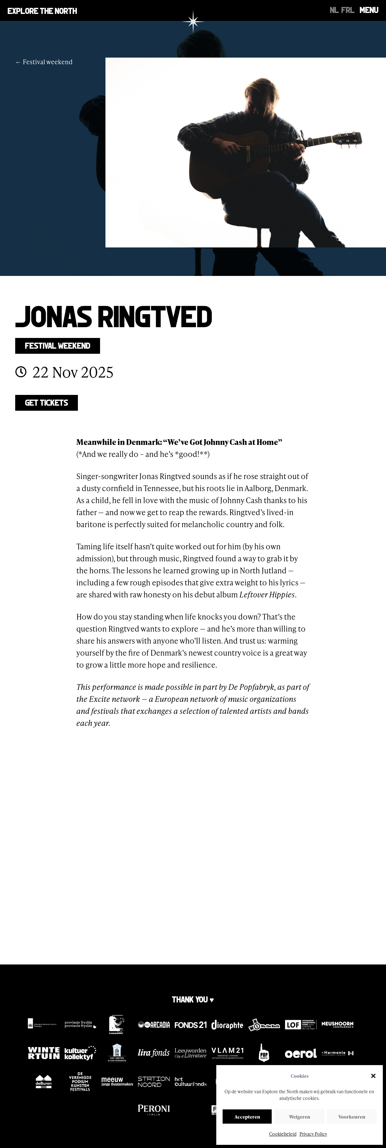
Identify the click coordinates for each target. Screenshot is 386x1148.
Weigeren (299, 1116)
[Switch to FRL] (348, 9)
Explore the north (42, 10)
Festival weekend (57, 345)
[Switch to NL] (334, 9)
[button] (373, 1076)
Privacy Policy (313, 1134)
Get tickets (46, 402)
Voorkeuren (352, 1116)
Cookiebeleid (282, 1134)
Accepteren (247, 1116)
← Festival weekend (44, 62)
